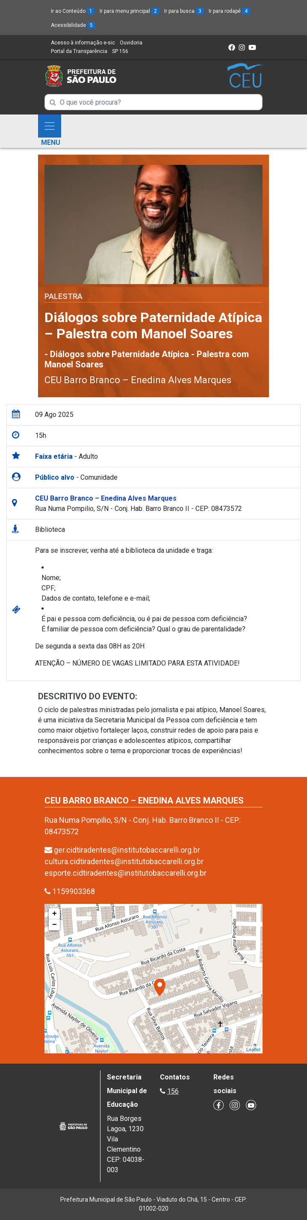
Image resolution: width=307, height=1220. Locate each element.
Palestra (63, 296)
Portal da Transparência (79, 51)
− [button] (54, 925)
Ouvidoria (131, 43)
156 (173, 1091)
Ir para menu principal (129, 11)
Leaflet (253, 1049)
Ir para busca (184, 11)
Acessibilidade (73, 25)
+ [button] (54, 914)
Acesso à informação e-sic (83, 43)
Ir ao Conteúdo (73, 11)
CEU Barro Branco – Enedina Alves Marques (137, 380)
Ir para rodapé (229, 11)
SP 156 (120, 51)
